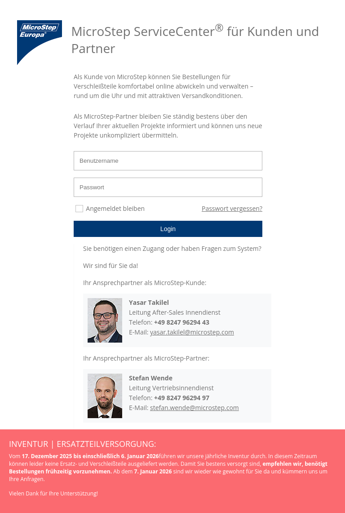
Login (168, 228)
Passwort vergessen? (232, 208)
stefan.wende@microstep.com (194, 407)
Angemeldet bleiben (115, 208)
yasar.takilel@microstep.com (192, 332)
